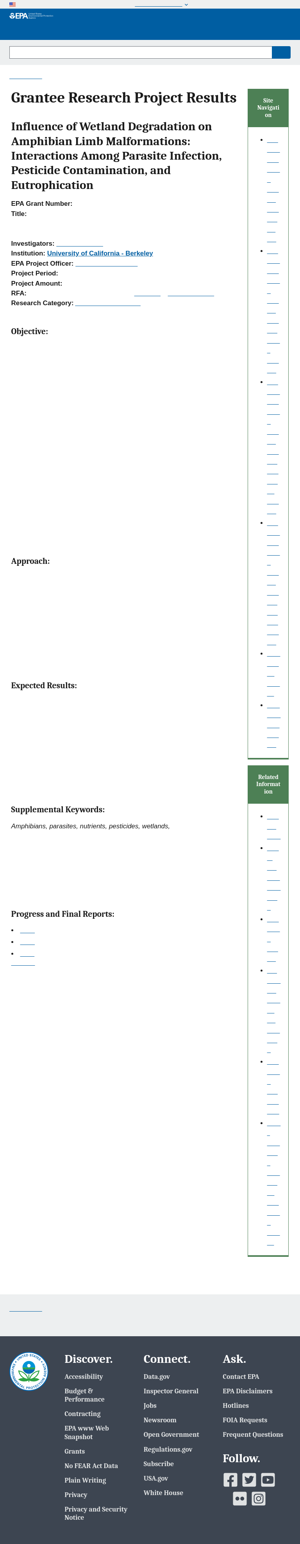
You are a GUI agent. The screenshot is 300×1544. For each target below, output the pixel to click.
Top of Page (23, 963)
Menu (278, 24)
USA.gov (156, 1478)
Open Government (171, 1434)
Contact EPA (241, 1376)
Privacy (75, 1495)
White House (163, 1493)
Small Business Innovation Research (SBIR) (274, 1182)
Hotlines (236, 1405)
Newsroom (160, 1420)
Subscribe (159, 1464)
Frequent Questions (253, 1434)
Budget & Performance (84, 1395)
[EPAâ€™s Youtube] (268, 1480)
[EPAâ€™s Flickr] (240, 1498)
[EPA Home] (31, 24)
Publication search (273, 673)
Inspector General (171, 1391)
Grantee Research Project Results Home (273, 189)
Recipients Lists (191, 293)
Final (27, 953)
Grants (74, 1451)
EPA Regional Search (274, 725)
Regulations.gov (168, 1449)
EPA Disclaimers (247, 1391)
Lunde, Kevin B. (79, 243)
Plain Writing (85, 1480)
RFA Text (147, 293)
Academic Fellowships (108, 303)
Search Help (274, 826)
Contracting (82, 1414)
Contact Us (25, 76)
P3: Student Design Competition (274, 1010)
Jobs (150, 1405)
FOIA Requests (245, 1420)
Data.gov (157, 1376)
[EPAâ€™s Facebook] (230, 1480)
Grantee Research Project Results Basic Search (273, 310)
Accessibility (83, 1376)
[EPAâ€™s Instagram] (258, 1498)
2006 (27, 930)
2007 (27, 942)
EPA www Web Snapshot (86, 1432)
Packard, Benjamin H (106, 263)
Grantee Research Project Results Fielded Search (273, 582)
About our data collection (274, 878)
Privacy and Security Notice (95, 1513)
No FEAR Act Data (91, 1466)
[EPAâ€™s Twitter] (249, 1480)
